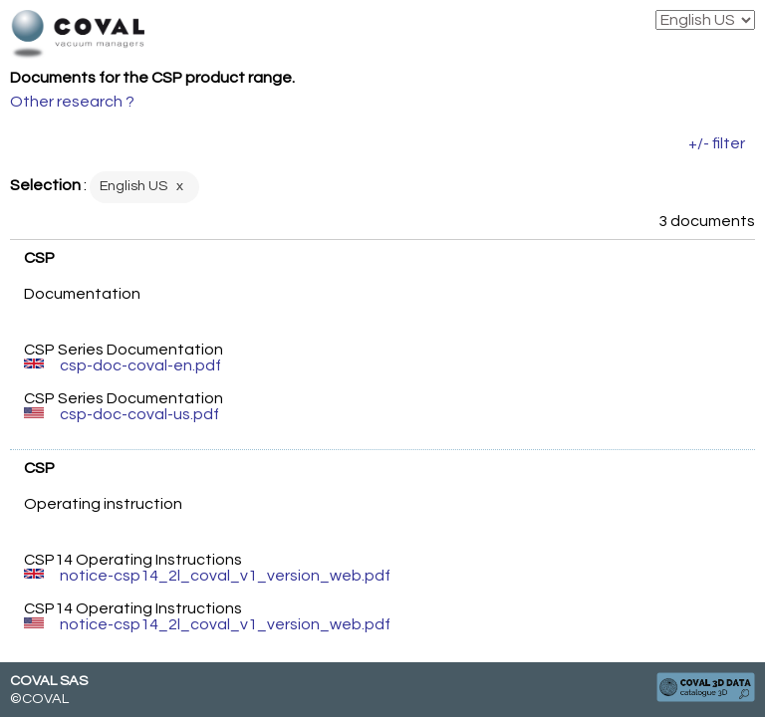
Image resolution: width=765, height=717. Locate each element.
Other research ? (72, 102)
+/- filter (716, 143)
